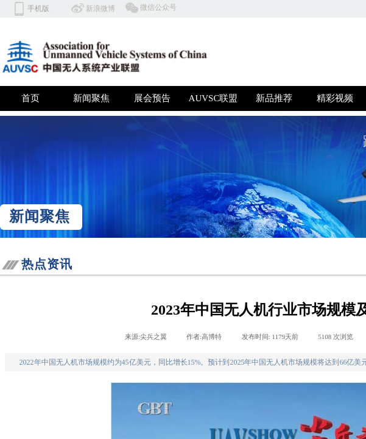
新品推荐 (274, 98)
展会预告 (152, 98)
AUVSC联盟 (213, 98)
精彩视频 (335, 98)
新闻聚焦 (91, 98)
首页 (30, 98)
